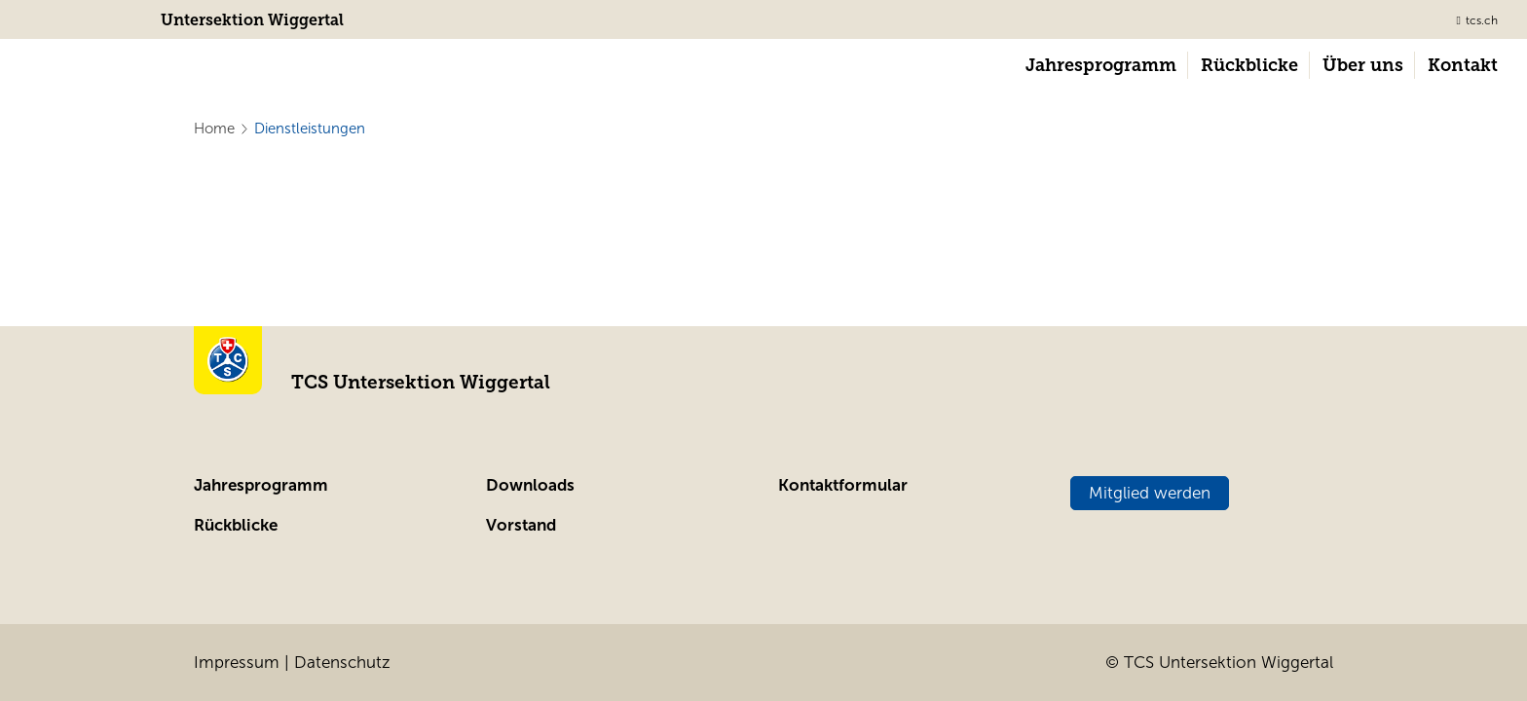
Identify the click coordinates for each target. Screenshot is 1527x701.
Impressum (236, 662)
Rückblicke (236, 525)
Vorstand (521, 525)
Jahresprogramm (261, 485)
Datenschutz (342, 662)
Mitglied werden (1149, 493)
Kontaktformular (843, 485)
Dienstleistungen (309, 128)
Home (214, 128)
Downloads (530, 485)
